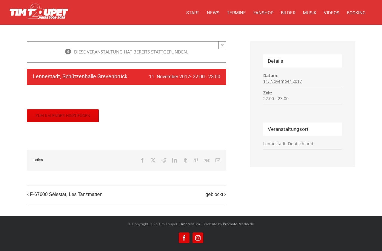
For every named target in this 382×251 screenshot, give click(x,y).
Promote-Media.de (238, 223)
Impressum (190, 223)
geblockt (214, 194)
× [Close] (222, 45)
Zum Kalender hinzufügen (63, 115)
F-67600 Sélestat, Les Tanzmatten (66, 194)
